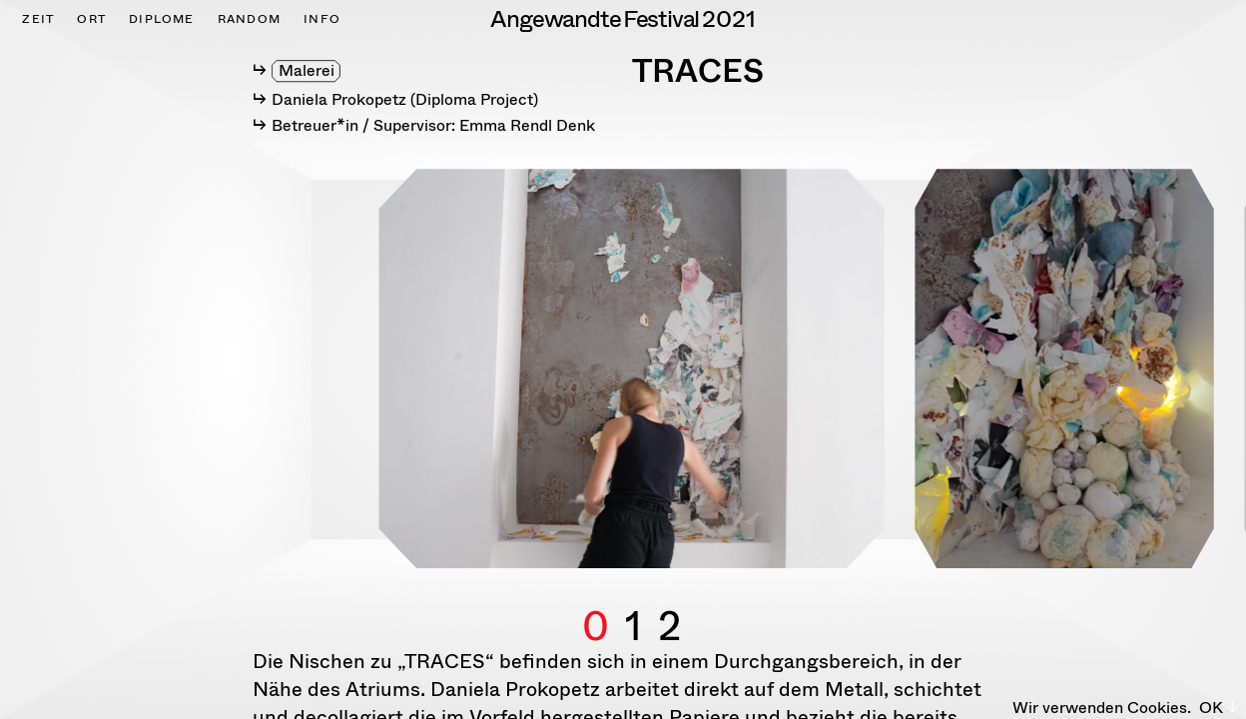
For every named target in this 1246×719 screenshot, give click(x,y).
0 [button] (595, 603)
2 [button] (669, 603)
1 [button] (633, 603)
